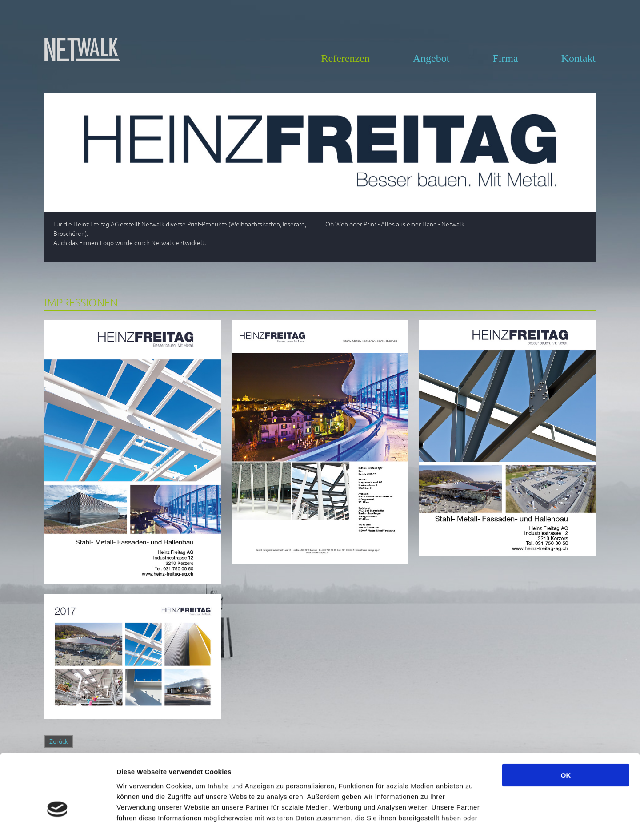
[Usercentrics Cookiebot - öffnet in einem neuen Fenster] (57, 808)
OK (566, 709)
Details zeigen (472, 808)
